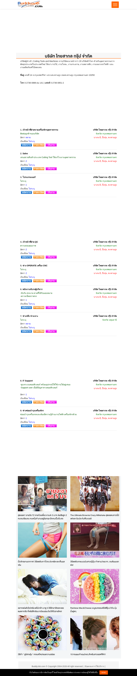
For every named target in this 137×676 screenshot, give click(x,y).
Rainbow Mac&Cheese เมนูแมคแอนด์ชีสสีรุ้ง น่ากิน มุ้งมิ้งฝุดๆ (93, 609)
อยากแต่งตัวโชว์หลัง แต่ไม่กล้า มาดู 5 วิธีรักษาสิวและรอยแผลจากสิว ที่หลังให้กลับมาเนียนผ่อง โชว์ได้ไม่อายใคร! (41, 609)
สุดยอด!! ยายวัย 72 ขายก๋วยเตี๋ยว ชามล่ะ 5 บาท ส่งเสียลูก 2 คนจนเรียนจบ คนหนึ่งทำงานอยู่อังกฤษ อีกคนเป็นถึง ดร (42, 516)
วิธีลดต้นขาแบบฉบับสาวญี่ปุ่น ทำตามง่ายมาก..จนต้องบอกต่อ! (94, 563)
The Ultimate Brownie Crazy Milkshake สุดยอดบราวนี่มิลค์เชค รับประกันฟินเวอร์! (94, 516)
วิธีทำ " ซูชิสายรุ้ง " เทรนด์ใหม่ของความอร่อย (36, 654)
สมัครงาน (26, 145)
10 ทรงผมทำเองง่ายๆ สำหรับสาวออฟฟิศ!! (88, 654)
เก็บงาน (51, 145)
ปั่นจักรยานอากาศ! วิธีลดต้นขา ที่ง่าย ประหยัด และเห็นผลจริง (41, 563)
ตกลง (104, 672)
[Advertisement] (68, 32)
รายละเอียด (39, 145)
